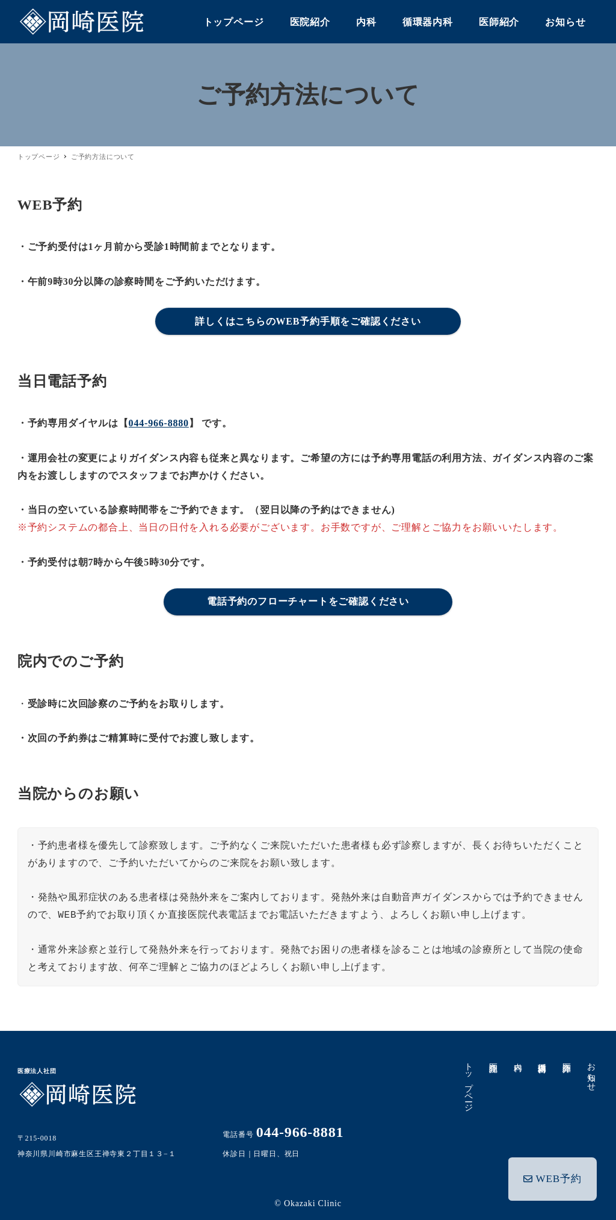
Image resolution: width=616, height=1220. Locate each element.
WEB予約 (553, 1177)
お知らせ (591, 1072)
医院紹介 (493, 1058)
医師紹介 (566, 1058)
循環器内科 (542, 1058)
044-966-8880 (159, 423)
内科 (517, 1057)
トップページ (468, 1082)
